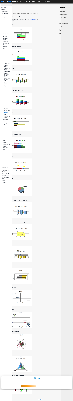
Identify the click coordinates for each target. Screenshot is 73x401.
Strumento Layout (7, 71)
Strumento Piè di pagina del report (7, 89)
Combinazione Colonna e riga (64, 21)
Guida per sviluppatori (5, 187)
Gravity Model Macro (6, 160)
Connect (6, 157)
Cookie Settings (36, 394)
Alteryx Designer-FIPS (6, 173)
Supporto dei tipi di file (6, 168)
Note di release (3, 7)
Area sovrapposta (62, 11)
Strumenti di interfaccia (6, 124)
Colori (5, 114)
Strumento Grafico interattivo (7, 69)
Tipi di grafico (6, 112)
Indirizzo (6, 142)
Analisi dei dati (6, 126)
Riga (60, 18)
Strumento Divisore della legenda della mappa (7, 79)
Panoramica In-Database (5, 39)
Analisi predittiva (5, 41)
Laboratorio (6, 153)
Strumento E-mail (7, 63)
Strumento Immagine (7, 66)
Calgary (6, 149)
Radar (60, 32)
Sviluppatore (6, 151)
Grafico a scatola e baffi (63, 33)
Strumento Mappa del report (7, 96)
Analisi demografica (6, 144)
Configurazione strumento (5, 27)
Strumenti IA (6, 46)
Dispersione (61, 27)
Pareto (60, 24)
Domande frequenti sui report (7, 117)
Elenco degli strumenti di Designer (6, 24)
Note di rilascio (15, 1)
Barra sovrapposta (62, 17)
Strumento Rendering (7, 86)
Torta (60, 20)
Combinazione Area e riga (63, 23)
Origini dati (6, 165)
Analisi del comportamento (6, 147)
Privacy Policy (57, 392)
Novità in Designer (5, 11)
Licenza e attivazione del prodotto (5, 185)
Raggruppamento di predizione (6, 136)
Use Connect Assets (5, 175)
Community (34, 1)
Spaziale (6, 121)
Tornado (60, 26)
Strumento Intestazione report (7, 92)
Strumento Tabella (7, 103)
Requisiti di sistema (5, 13)
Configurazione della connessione (6, 31)
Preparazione (6, 50)
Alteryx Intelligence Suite (6, 44)
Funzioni (6, 163)
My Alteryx (40, 1)
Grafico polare (61, 30)
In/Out (6, 48)
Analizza (6, 54)
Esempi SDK (6, 155)
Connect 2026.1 (5, 182)
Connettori (6, 140)
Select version (47, 1)
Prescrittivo (6, 138)
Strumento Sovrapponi (6, 83)
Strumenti (6, 21)
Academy (28, 1)
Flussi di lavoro (6, 17)
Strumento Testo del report (7, 99)
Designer (27, 10)
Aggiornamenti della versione (5, 178)
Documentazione (6, 119)
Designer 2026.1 (5, 9)
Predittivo (6, 128)
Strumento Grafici (7, 106)
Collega (6, 52)
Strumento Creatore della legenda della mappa (6, 75)
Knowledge (22, 1)
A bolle (60, 29)
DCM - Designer (6, 36)
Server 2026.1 (5, 180)
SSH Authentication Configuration (6, 34)
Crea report (6, 61)
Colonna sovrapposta (63, 14)
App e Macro (6, 19)
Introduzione (6, 15)
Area (60, 10)
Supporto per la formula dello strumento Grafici (7, 109)
